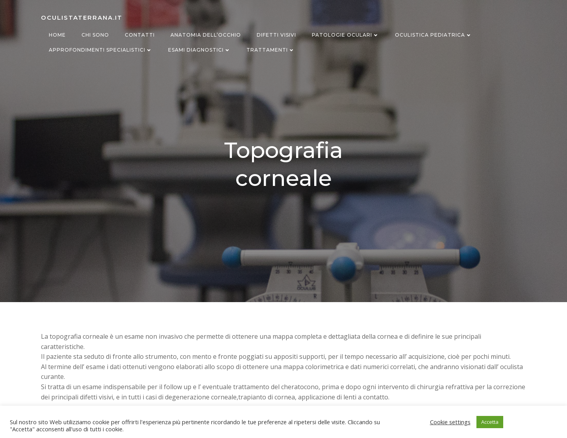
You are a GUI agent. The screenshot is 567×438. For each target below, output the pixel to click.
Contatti (140, 35)
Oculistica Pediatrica (433, 35)
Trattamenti (270, 50)
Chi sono (95, 35)
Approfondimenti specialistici (100, 50)
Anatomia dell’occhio (205, 35)
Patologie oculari (345, 35)
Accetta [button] (489, 421)
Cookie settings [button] (450, 422)
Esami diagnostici (199, 50)
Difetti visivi (276, 35)
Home (57, 35)
